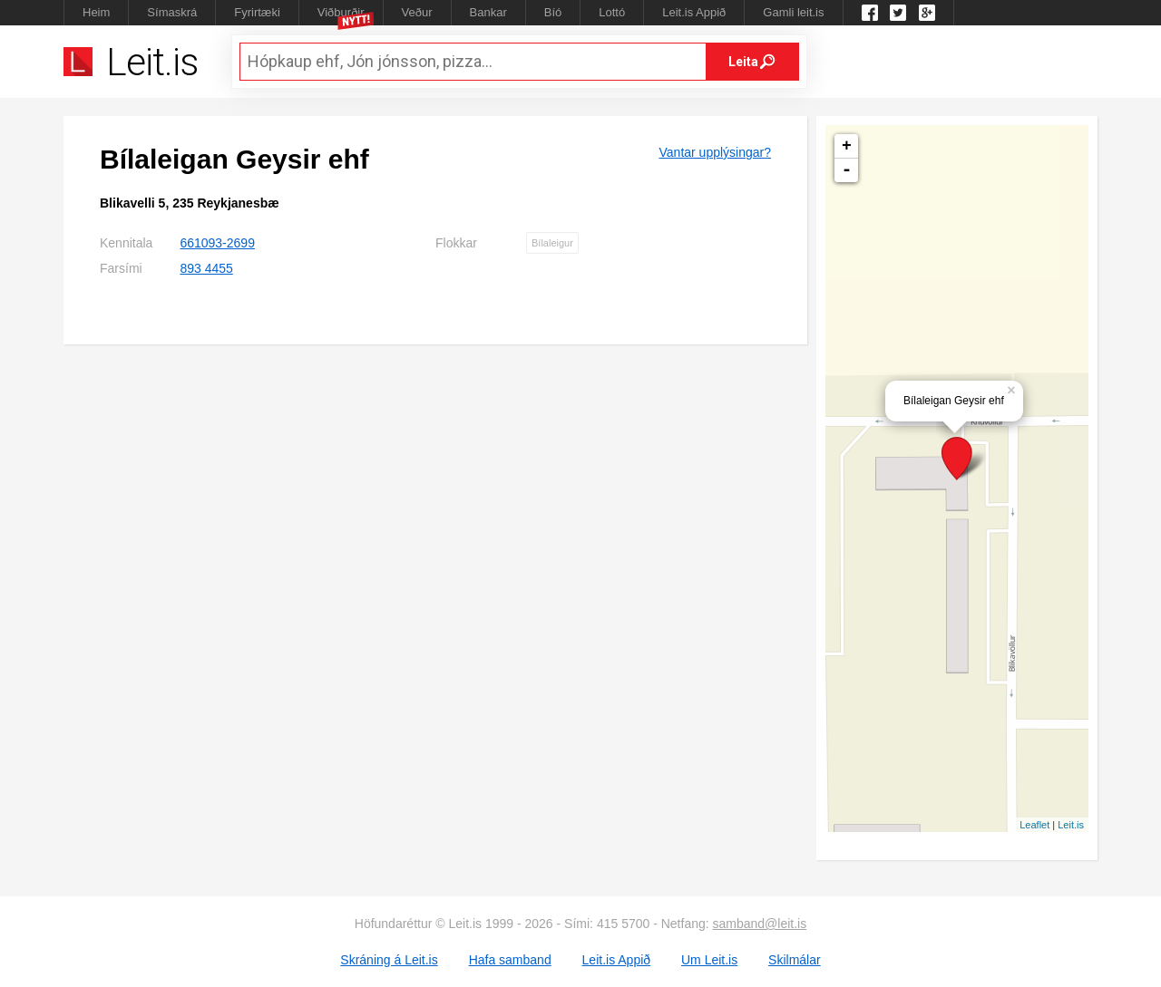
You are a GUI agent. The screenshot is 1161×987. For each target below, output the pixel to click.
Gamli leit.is (793, 12)
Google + (927, 13)
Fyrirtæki (257, 12)
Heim (96, 12)
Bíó (553, 12)
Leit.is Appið (694, 12)
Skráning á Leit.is (388, 960)
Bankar (488, 12)
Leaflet (1034, 824)
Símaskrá (172, 12)
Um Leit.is (709, 960)
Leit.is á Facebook (870, 13)
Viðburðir (341, 12)
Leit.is (1071, 824)
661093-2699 (217, 243)
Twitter (898, 13)
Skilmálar (794, 960)
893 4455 (206, 268)
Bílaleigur (552, 242)
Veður (417, 12)
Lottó (612, 12)
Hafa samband (510, 960)
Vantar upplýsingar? (715, 152)
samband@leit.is (760, 923)
